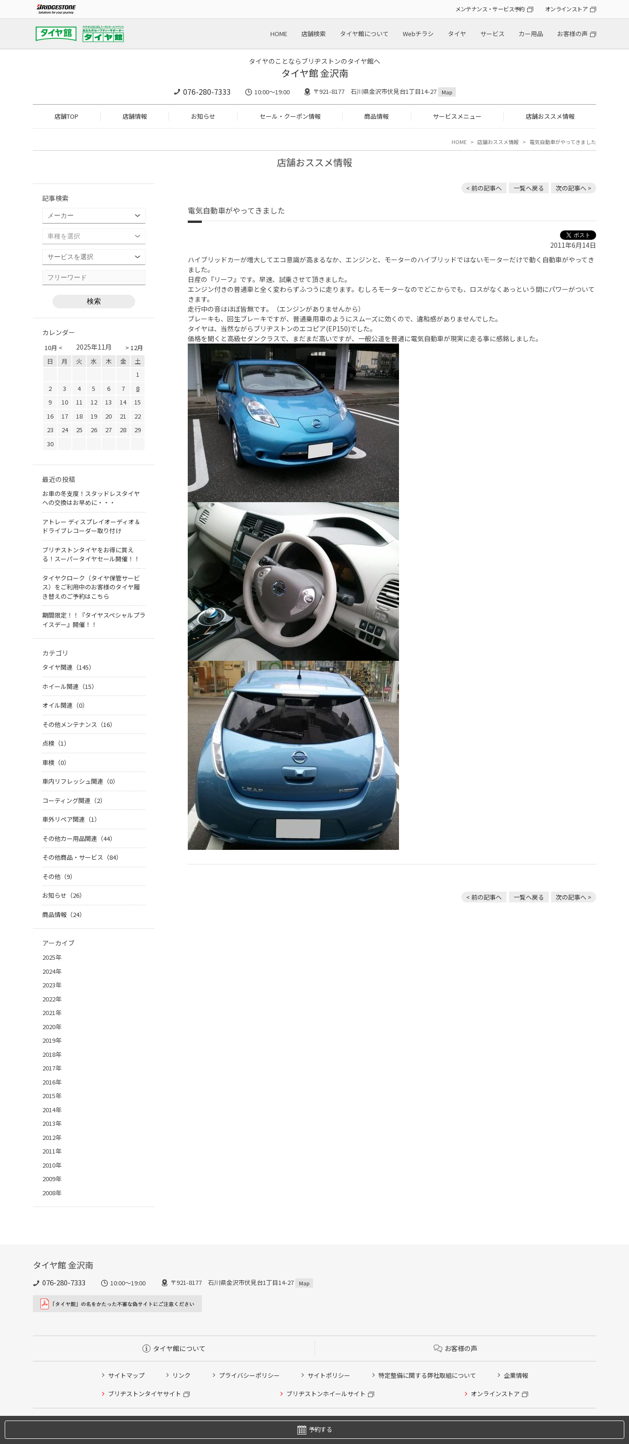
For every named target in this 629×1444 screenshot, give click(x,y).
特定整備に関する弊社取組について (427, 1375)
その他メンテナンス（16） (79, 724)
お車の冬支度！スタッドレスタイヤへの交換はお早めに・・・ (91, 498)
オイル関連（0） (65, 705)
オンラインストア (566, 9)
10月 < (53, 347)
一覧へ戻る (529, 187)
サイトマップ (126, 1375)
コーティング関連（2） (74, 800)
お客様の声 (572, 33)
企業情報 (516, 1375)
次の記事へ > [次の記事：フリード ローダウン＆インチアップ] (573, 187)
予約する (314, 1430)
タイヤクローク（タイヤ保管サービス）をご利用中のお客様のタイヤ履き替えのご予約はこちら (91, 587)
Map (447, 92)
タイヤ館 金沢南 (314, 73)
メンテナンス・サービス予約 (490, 9)
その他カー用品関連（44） (79, 838)
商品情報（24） (63, 914)
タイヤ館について (364, 33)
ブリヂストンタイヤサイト (144, 1393)
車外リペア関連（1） (71, 819)
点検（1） (56, 743)
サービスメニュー (457, 116)
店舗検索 (313, 33)
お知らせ (203, 116)
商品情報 (376, 116)
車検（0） (56, 762)
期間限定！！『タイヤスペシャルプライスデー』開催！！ (94, 620)
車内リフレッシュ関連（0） (80, 781)
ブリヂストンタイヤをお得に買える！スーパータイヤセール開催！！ (91, 554)
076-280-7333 (207, 91)
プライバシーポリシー (249, 1375)
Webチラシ (418, 33)
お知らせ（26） (63, 895)
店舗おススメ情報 (550, 116)
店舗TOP (66, 116)
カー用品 (531, 33)
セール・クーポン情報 (290, 116)
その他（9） (59, 876)
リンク (181, 1375)
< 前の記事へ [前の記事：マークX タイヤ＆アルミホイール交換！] (484, 187)
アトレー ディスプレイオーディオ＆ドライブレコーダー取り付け (91, 526)
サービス (492, 33)
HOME (278, 33)
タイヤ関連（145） (68, 667)
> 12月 (134, 347)
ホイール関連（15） (70, 686)
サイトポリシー (328, 1375)
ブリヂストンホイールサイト (326, 1393)
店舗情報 (135, 116)
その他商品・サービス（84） (82, 857)
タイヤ (457, 33)
